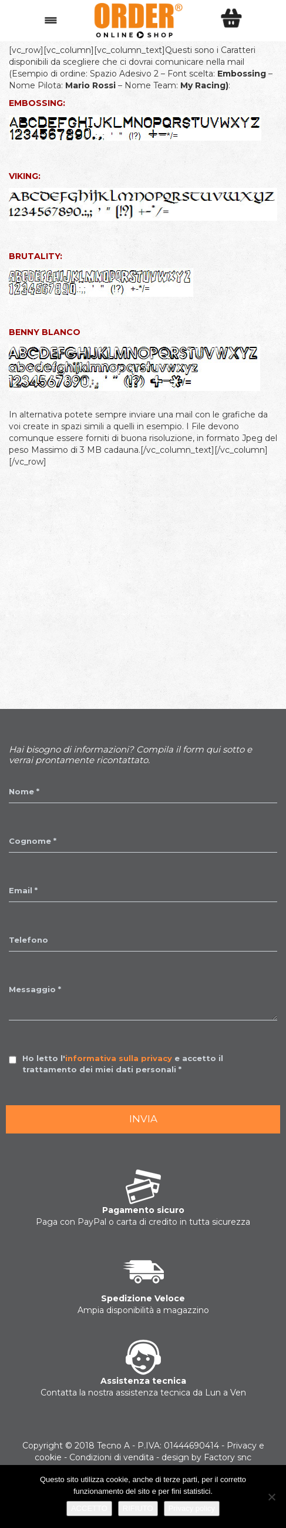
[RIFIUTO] (271, 1497)
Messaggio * (35, 989)
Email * (23, 890)
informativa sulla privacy (118, 1058)
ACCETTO (89, 1508)
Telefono (28, 939)
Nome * (24, 791)
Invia (143, 1119)
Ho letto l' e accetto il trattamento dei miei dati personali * (122, 1063)
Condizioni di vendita (111, 1457)
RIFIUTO (138, 1508)
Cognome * (32, 841)
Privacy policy (192, 1508)
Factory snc (227, 1457)
